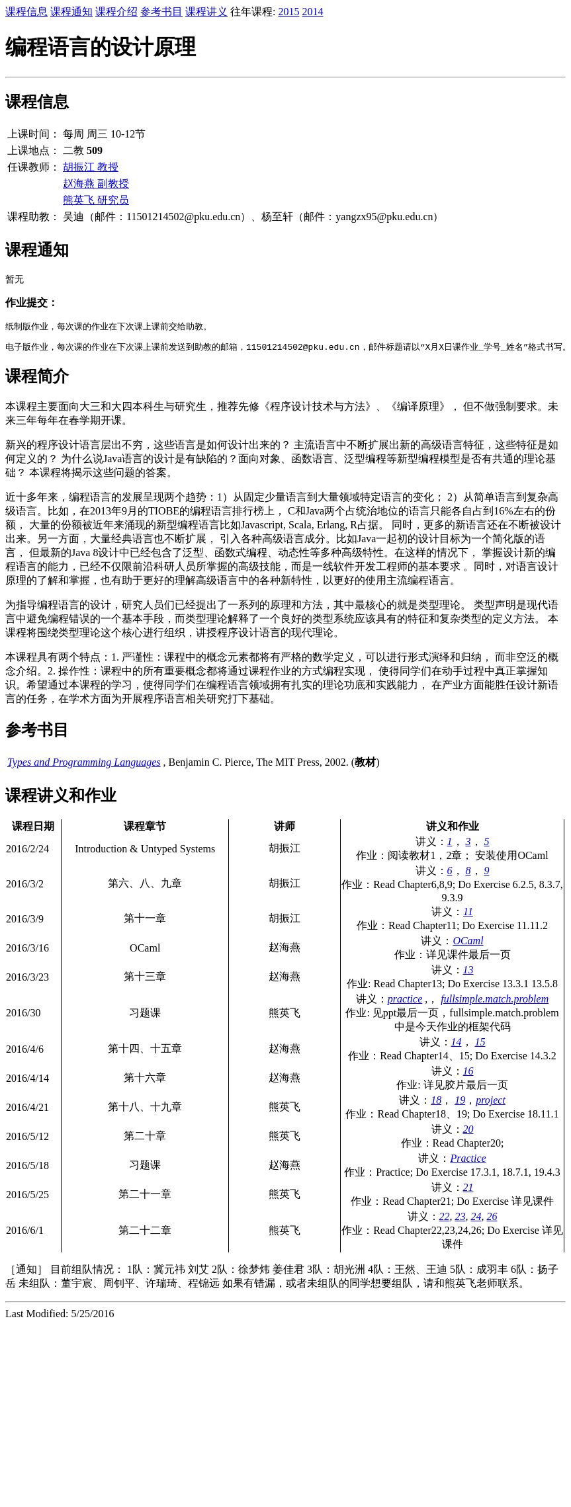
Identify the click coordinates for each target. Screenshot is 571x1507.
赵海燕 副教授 (96, 183)
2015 (288, 11)
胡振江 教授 (90, 167)
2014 (312, 11)
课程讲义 (206, 11)
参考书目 (161, 11)
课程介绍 (116, 11)
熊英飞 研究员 (96, 200)
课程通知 (71, 11)
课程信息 (26, 11)
